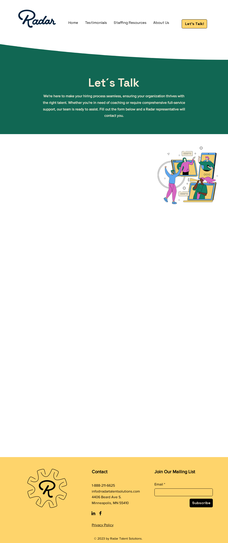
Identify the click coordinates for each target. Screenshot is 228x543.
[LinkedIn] (93, 513)
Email (158, 484)
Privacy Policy (103, 525)
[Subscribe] (201, 503)
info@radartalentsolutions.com (116, 491)
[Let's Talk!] (194, 23)
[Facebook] (100, 513)
